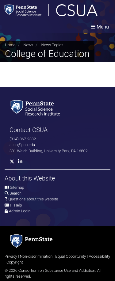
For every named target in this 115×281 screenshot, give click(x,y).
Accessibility (99, 256)
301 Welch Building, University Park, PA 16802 (49, 151)
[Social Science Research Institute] (36, 107)
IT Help (16, 205)
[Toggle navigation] (100, 27)
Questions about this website (33, 199)
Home (10, 45)
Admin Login (19, 211)
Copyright (14, 262)
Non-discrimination (36, 256)
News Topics (52, 45)
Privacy (11, 256)
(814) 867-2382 (23, 139)
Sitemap (17, 187)
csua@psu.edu (22, 144)
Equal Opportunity (70, 256)
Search (15, 193)
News (28, 45)
